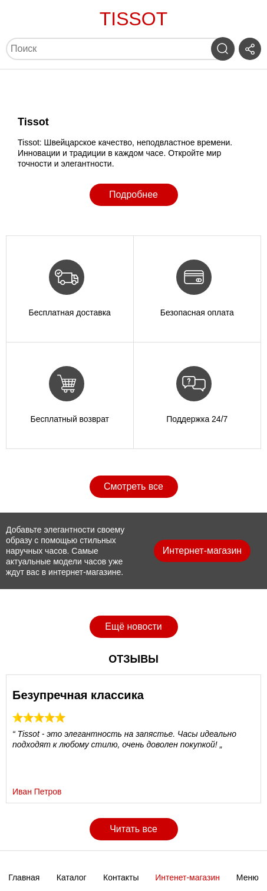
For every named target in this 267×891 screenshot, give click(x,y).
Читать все (133, 829)
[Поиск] (109, 48)
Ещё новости (133, 626)
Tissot (134, 19)
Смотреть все (133, 486)
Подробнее (133, 194)
